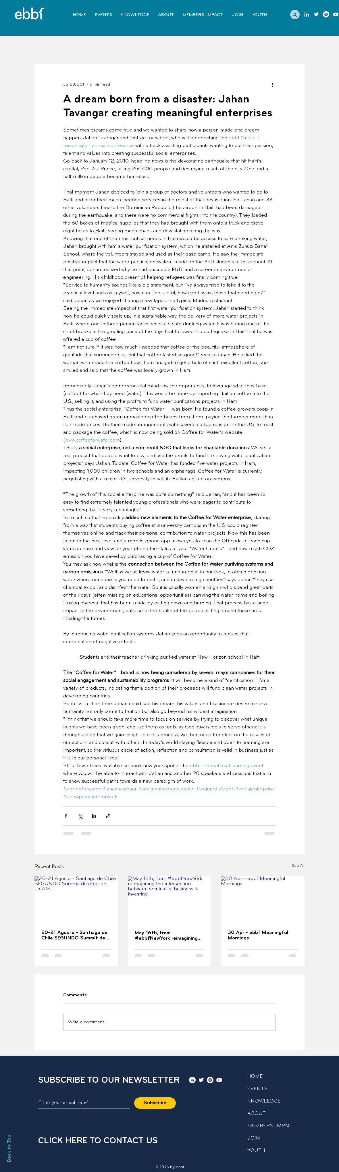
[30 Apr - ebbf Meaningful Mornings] (263, 899)
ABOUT (256, 1113)
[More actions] (272, 84)
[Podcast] (326, 14)
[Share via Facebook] (66, 816)
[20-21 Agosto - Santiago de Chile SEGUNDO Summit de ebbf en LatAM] (76, 899)
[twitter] (316, 14)
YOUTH (256, 1150)
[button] (295, 14)
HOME (255, 1076)
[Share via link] (108, 816)
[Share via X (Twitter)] (80, 816)
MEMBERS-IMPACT (271, 1126)
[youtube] (336, 14)
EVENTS (257, 1089)
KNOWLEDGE (264, 1101)
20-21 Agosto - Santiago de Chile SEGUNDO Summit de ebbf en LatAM (74, 935)
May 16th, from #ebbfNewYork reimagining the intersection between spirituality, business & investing (166, 935)
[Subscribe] (155, 1103)
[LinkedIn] (306, 14)
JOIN (253, 1138)
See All (298, 866)
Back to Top (9, 1148)
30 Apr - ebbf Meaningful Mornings (258, 935)
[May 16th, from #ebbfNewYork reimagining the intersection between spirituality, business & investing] (169, 899)
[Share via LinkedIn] (94, 816)
